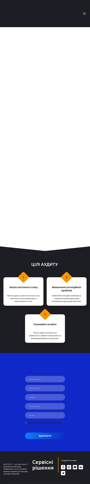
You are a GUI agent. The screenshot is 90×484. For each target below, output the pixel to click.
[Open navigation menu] (84, 13)
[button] (63, 467)
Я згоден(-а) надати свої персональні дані (45, 422)
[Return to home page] (42, 13)
